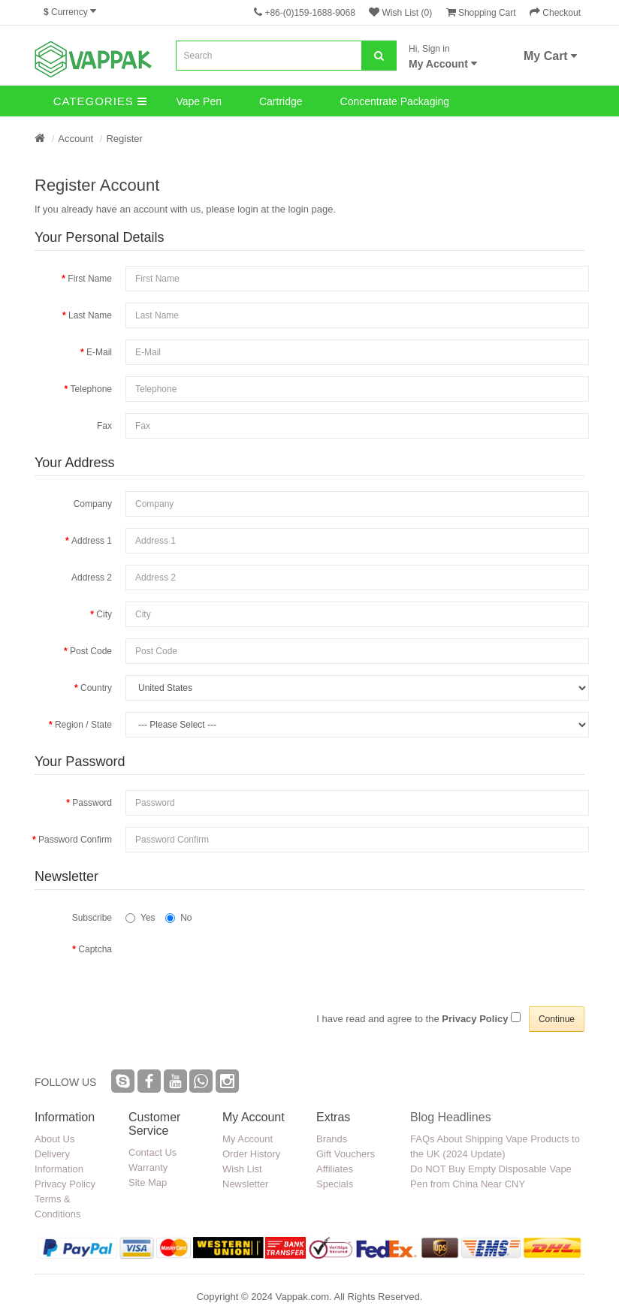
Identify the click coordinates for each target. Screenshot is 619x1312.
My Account (247, 1139)
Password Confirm (75, 839)
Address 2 (91, 577)
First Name (90, 278)
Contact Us (152, 1152)
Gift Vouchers (345, 1154)
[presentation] (239, 1030)
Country (96, 688)
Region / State (83, 724)
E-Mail (99, 352)
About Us (54, 1139)
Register (124, 138)
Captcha (95, 949)
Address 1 (91, 540)
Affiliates (334, 1169)
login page (311, 209)
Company (93, 504)
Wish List (242, 1169)
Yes (140, 917)
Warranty (148, 1167)
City (104, 614)
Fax (104, 426)
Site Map (147, 1182)
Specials (334, 1184)
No (178, 917)
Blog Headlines (450, 1117)
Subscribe (92, 917)
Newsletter (245, 1184)
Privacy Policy (65, 1184)
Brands (331, 1139)
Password (92, 803)
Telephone (91, 389)
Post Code (91, 651)
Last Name (90, 315)
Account (75, 138)
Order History (251, 1154)
